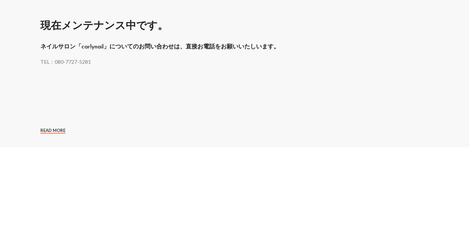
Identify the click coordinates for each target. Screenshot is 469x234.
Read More (52, 130)
